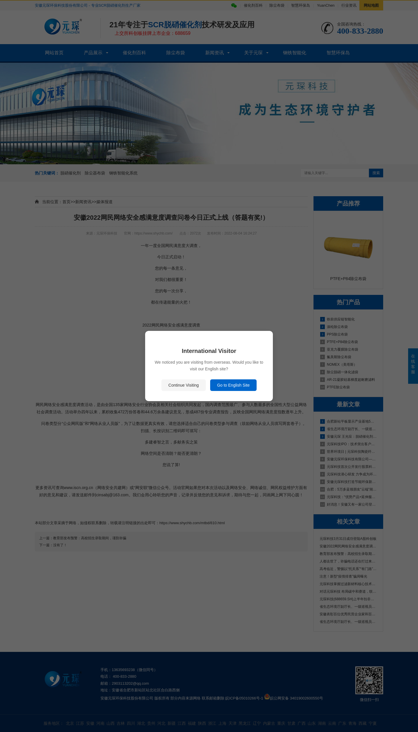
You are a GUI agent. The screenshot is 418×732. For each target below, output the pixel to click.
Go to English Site (233, 385)
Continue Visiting (183, 385)
